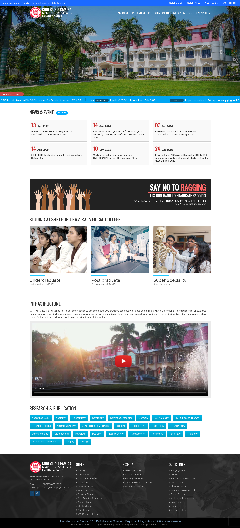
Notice (173, 506)
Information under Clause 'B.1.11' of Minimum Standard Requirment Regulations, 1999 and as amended (120, 521)
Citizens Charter (85, 494)
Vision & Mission (85, 474)
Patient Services (131, 470)
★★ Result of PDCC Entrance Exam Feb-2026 (135, 100)
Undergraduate (45, 280)
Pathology (80, 434)
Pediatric (96, 434)
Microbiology (138, 426)
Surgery (70, 442)
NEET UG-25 (175, 3)
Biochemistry (79, 418)
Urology (85, 442)
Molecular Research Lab (182, 498)
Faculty (25, 3)
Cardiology (98, 418)
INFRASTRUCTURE (141, 13)
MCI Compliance (85, 490)
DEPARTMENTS (162, 13)
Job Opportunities (86, 478)
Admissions (176, 482)
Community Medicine (121, 418)
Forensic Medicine (41, 426)
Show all (62, 113)
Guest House (83, 510)
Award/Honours (40, 3)
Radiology (192, 434)
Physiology (157, 434)
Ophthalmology (40, 434)
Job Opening (58, 3)
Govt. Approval (85, 486)
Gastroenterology (66, 426)
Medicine (120, 426)
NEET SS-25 (211, 3)
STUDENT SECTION (182, 13)
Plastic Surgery (116, 434)
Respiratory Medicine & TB (46, 442)
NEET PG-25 (193, 3)
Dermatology (162, 418)
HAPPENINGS (203, 13)
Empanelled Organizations (137, 482)
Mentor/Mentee (85, 506)
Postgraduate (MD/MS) (103, 284)
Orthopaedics (61, 434)
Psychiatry (175, 434)
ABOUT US (123, 13)
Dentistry (143, 418)
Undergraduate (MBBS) (42, 284)
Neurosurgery (178, 426)
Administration (11, 3)
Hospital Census (131, 474)
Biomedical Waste (133, 486)
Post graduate (105, 280)
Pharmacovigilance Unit (182, 490)
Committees (83, 502)
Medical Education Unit (182, 478)
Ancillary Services (132, 478)
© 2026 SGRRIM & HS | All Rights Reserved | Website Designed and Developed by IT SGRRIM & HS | (120, 525)
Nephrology (158, 426)
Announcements (11, 94)
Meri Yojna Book (178, 510)
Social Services (178, 494)
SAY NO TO (178, 187)
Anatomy (61, 418)
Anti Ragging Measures (89, 498)
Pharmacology (137, 434)
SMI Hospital (229, 3)
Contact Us (176, 474)
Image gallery (177, 470)
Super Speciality (169, 280)
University (175, 502)
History (80, 470)
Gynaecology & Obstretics (95, 426)
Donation (82, 482)
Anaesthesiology (40, 418)
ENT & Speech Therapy (187, 418)
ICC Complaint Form (87, 514)
